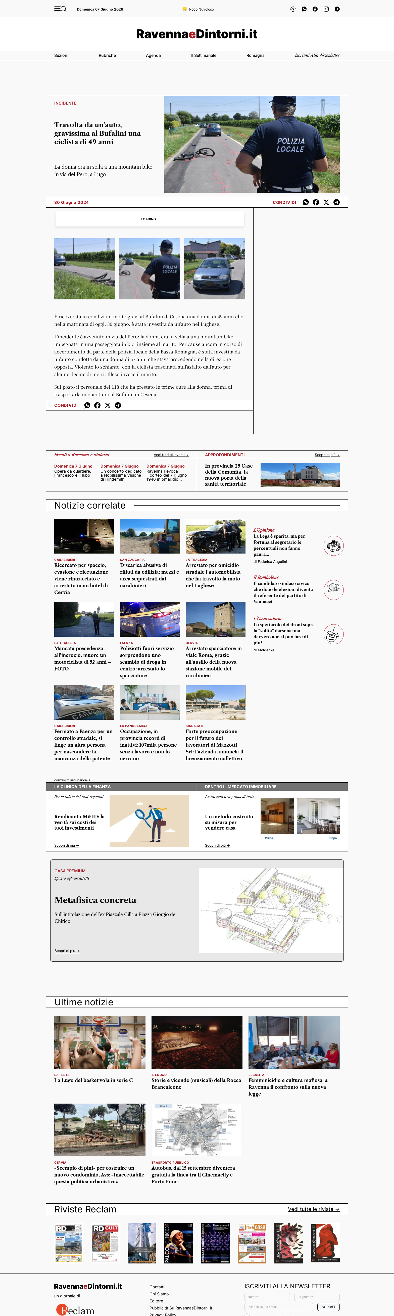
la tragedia (197, 560)
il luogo (159, 1075)
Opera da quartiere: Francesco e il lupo (72, 473)
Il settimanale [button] (203, 55)
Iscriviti (328, 1307)
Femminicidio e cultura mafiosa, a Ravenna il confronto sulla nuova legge (288, 1087)
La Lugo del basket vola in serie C (93, 1080)
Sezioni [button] (61, 55)
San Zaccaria (132, 560)
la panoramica (134, 726)
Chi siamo (159, 1293)
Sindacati (194, 726)
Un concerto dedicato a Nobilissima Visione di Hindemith (121, 475)
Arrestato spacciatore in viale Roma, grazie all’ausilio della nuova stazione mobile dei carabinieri (214, 662)
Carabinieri (64, 726)
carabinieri (64, 560)
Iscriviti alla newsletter (317, 55)
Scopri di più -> (327, 455)
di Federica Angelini (270, 561)
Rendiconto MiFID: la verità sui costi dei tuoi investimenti (79, 822)
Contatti (157, 1286)
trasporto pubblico (170, 1162)
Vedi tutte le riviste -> (314, 1209)
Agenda (153, 55)
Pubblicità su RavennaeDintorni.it (181, 1307)
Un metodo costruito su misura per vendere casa (229, 822)
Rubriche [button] (107, 55)
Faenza (126, 643)
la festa (62, 1075)
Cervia (192, 643)
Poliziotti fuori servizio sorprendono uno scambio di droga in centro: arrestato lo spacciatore (147, 662)
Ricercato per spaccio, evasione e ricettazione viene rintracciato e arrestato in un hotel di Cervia (81, 579)
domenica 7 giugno (73, 466)
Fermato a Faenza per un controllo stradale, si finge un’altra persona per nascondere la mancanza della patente (83, 745)
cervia (60, 1162)
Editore (156, 1300)
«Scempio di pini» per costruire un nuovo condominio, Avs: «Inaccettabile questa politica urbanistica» (99, 1175)
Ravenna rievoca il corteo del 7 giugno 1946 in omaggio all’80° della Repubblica (166, 475)
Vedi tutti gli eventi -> (171, 455)
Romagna (256, 55)
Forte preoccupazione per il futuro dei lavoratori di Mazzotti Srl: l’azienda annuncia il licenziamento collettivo (214, 745)
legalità (256, 1075)
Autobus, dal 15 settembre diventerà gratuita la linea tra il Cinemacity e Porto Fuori (193, 1175)
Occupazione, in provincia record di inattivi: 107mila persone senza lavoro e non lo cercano (148, 745)
